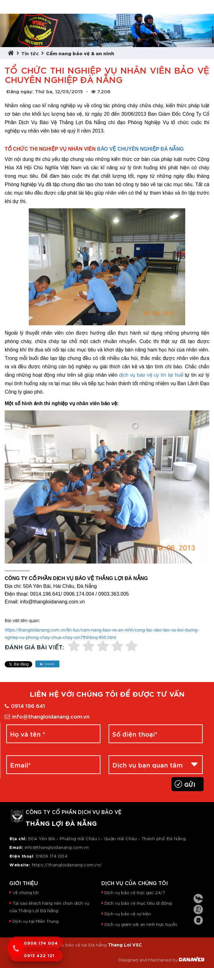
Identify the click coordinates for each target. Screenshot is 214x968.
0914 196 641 (25, 705)
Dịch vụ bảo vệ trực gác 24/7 (134, 892)
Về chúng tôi (25, 892)
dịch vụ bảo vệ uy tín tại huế (151, 375)
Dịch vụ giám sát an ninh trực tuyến (140, 924)
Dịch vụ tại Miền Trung (36, 921)
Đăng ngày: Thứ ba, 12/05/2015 (44, 91)
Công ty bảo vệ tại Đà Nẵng (77, 944)
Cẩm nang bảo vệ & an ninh (80, 53)
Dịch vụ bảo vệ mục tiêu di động (138, 903)
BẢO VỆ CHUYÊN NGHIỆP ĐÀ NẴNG (140, 149)
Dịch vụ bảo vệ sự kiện (127, 913)
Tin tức (30, 53)
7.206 (100, 91)
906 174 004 (53, 856)
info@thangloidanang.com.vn (47, 716)
